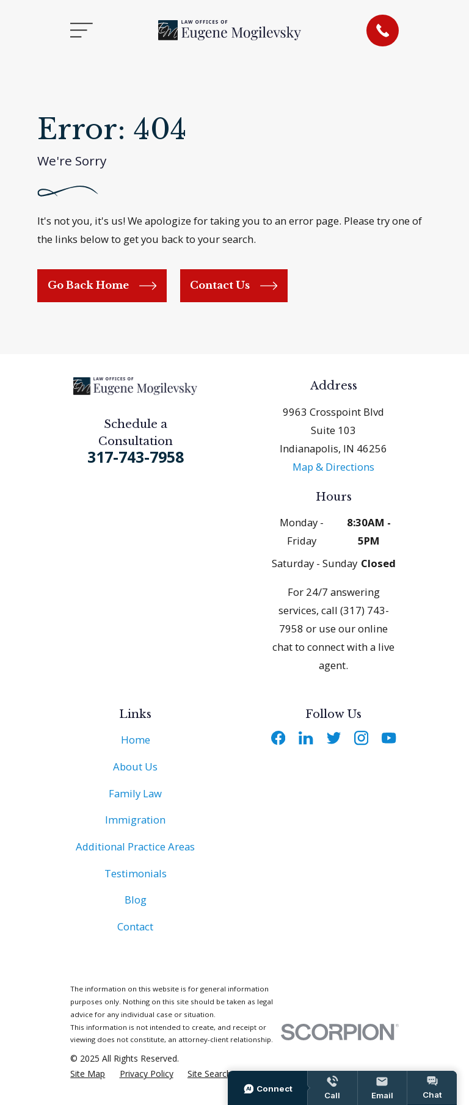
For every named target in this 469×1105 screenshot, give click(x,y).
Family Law (135, 793)
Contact (135, 926)
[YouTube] (389, 738)
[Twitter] (334, 738)
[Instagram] (361, 738)
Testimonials (135, 873)
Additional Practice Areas (135, 846)
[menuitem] (87, 1073)
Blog (136, 900)
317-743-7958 (135, 456)
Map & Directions (333, 467)
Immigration (135, 820)
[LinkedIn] (306, 738)
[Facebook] (278, 738)
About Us (135, 766)
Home (135, 740)
